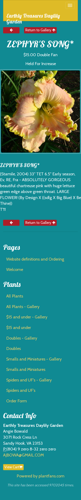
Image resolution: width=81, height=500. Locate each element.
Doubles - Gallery (21, 338)
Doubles (13, 348)
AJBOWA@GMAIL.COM (23, 455)
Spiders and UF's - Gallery (29, 379)
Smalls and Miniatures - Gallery (34, 359)
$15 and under (18, 327)
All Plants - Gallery (22, 306)
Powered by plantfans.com (40, 475)
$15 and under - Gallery (26, 316)
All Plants (14, 296)
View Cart (13, 467)
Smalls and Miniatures (25, 369)
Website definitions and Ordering (35, 259)
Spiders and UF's (20, 390)
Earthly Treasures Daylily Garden (33, 16)
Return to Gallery (40, 30)
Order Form (16, 400)
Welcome (14, 269)
